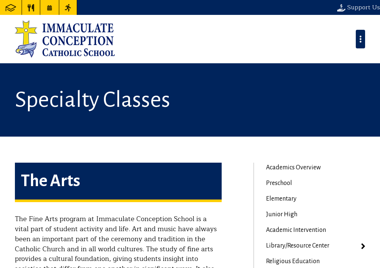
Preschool (279, 183)
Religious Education (293, 261)
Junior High (281, 214)
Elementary (281, 198)
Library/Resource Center (297, 245)
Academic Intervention (296, 230)
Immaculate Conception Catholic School (65, 39)
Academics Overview (293, 167)
